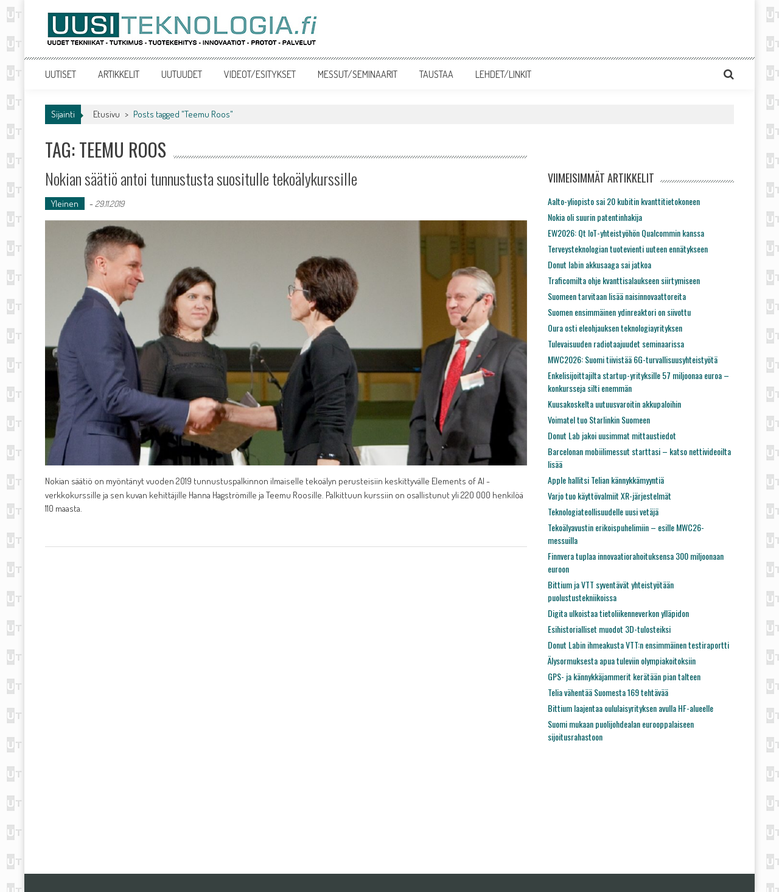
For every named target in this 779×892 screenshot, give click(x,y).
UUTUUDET (181, 74)
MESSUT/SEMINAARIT (357, 74)
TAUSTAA (436, 74)
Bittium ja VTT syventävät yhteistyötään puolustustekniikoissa (611, 591)
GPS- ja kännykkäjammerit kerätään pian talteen (624, 676)
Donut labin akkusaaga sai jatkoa (599, 264)
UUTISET (60, 74)
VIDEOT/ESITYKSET (260, 74)
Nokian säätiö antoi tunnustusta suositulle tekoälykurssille (201, 178)
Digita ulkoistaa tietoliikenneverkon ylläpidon (618, 613)
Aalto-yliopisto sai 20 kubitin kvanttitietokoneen (624, 201)
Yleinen (65, 203)
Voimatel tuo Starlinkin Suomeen (599, 419)
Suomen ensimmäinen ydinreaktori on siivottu (619, 311)
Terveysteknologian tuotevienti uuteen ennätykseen (628, 248)
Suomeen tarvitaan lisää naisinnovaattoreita (617, 296)
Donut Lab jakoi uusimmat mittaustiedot (612, 435)
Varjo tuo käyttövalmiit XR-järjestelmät (609, 495)
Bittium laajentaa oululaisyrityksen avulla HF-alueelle (630, 708)
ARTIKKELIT (118, 74)
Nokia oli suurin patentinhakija (595, 217)
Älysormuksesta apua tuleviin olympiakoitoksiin (622, 660)
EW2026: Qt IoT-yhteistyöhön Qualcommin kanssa (626, 232)
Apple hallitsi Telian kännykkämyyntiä (606, 479)
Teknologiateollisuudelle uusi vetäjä (603, 511)
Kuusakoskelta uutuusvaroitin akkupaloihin (614, 403)
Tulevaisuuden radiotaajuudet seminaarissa (616, 343)
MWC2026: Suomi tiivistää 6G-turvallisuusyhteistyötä (633, 359)
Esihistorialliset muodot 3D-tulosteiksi (609, 628)
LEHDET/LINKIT (503, 74)
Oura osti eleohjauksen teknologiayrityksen (615, 327)
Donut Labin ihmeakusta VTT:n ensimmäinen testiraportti (638, 644)
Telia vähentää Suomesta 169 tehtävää (608, 692)
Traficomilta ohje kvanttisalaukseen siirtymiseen (624, 280)
